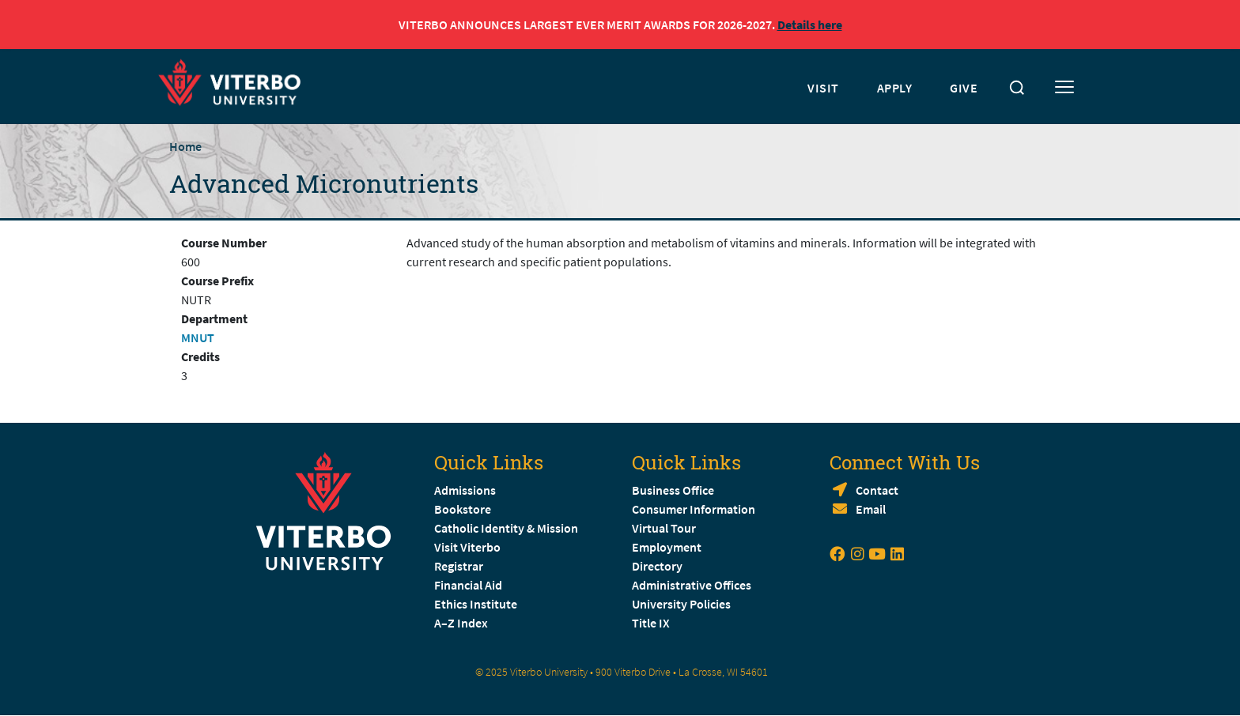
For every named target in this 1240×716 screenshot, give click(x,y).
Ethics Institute (475, 604)
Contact (877, 490)
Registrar (458, 566)
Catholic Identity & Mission (506, 528)
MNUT (197, 337)
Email (871, 509)
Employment (666, 547)
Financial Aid (468, 585)
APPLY (895, 88)
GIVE (963, 88)
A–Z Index (461, 623)
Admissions (465, 490)
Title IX (651, 623)
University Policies (681, 604)
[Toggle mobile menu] (1064, 87)
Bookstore (462, 509)
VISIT (823, 88)
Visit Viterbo (467, 547)
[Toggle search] (1017, 87)
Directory (658, 566)
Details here (809, 24)
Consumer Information (693, 509)
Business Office (673, 490)
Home (185, 146)
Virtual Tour (664, 528)
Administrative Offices (691, 585)
